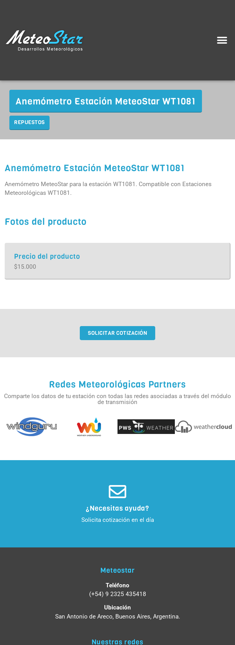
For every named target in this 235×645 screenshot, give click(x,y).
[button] (222, 40)
